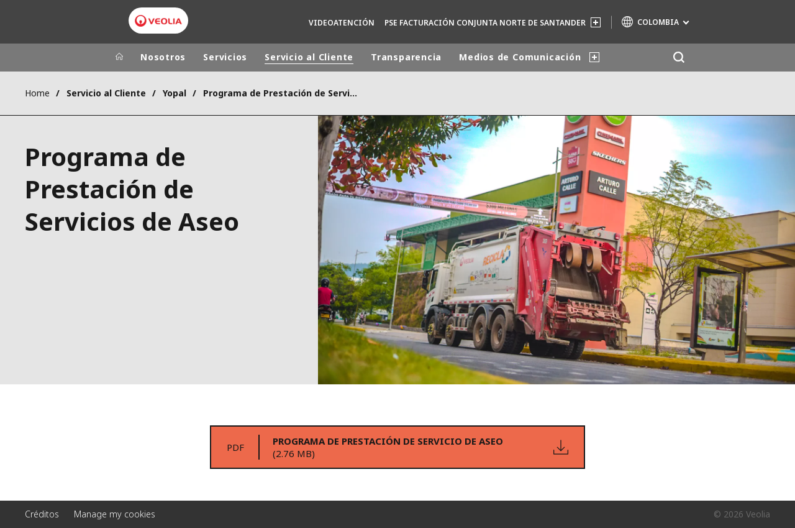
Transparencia (406, 57)
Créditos (42, 514)
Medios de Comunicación (520, 57)
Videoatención (342, 22)
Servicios (225, 57)
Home (37, 93)
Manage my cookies (114, 514)
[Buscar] (678, 57)
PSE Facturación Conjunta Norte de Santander (485, 22)
